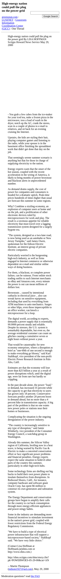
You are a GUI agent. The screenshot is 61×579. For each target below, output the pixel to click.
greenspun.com (10, 17)
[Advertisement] (30, 79)
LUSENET (7, 20)
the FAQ (35, 576)
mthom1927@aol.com (20, 569)
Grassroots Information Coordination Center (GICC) (14, 24)
